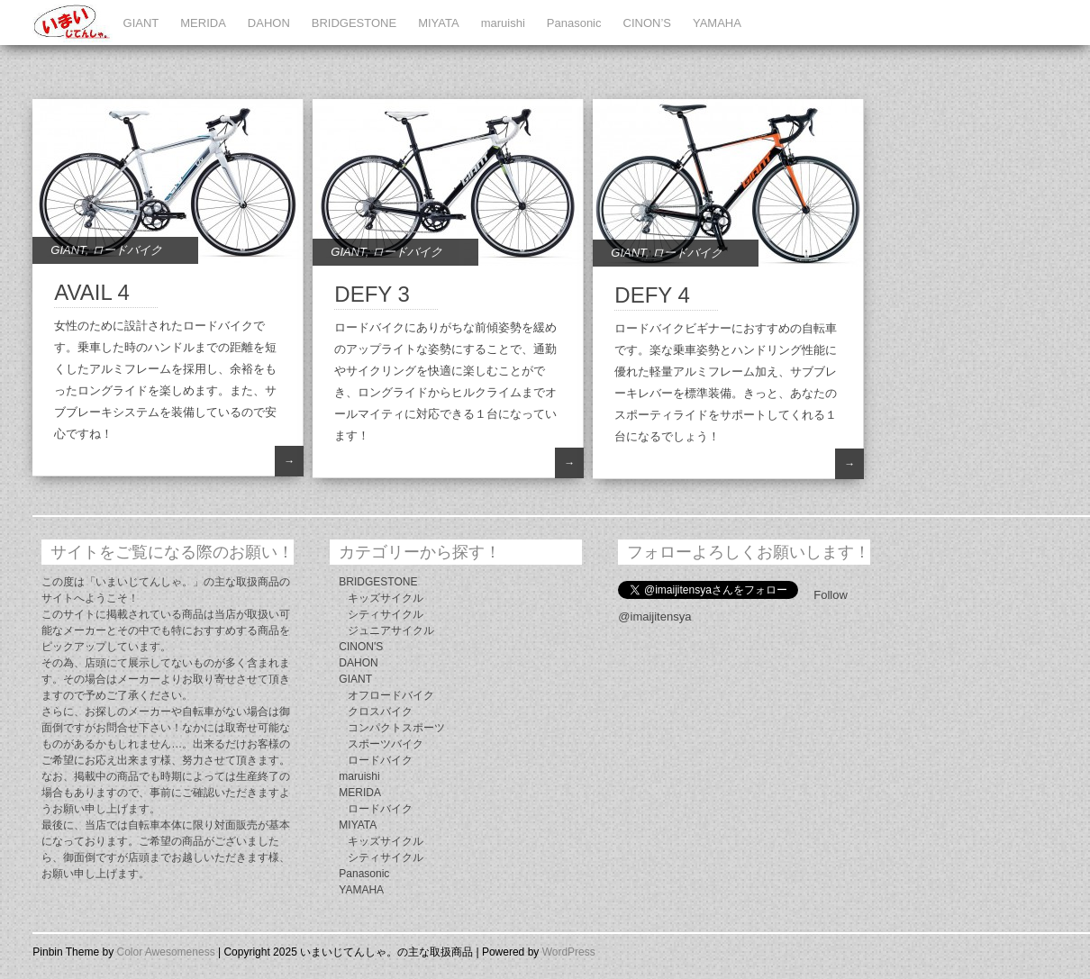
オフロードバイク (391, 695)
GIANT (141, 23)
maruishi (503, 23)
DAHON (269, 23)
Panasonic (574, 23)
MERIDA (203, 23)
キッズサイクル (385, 598)
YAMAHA (717, 23)
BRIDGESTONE (354, 23)
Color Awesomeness (165, 952)
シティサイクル (385, 614)
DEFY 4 (652, 295)
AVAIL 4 (92, 292)
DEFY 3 (372, 294)
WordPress (568, 952)
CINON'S (361, 646)
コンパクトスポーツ (396, 727)
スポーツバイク (385, 744)
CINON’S (647, 23)
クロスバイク (380, 711)
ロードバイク (127, 250)
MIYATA (438, 23)
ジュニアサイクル (391, 630)
